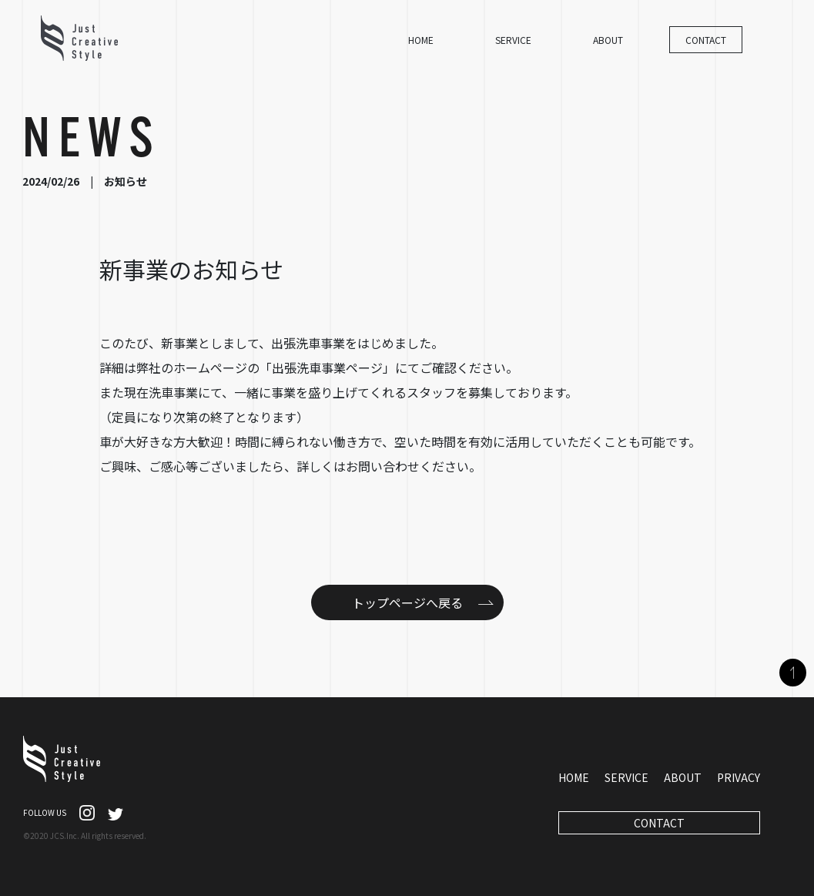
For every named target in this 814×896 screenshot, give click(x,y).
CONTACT (705, 39)
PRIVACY (738, 777)
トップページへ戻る (407, 602)
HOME (421, 39)
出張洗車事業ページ (327, 367)
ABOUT (608, 39)
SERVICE (513, 39)
